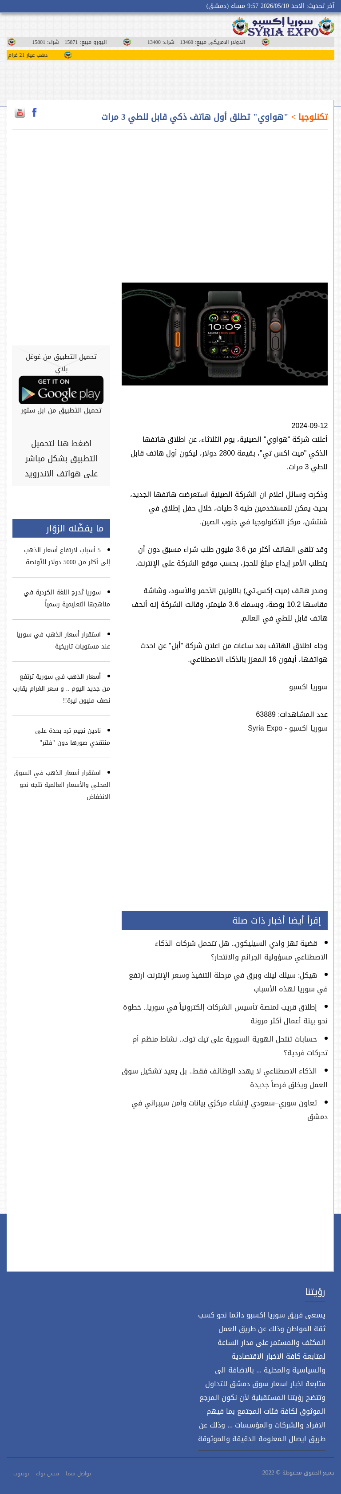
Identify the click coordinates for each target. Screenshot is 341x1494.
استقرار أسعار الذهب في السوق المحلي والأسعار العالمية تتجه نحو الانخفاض (61, 785)
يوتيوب (21, 1473)
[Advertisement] (225, 201)
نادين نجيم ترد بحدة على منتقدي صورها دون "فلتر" (72, 737)
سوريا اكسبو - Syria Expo (288, 728)
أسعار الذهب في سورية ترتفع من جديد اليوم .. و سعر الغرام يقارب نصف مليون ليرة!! (61, 689)
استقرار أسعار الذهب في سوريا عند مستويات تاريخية (63, 641)
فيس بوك (47, 1473)
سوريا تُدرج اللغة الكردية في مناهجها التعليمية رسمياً (67, 598)
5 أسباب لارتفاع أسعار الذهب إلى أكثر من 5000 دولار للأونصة (67, 556)
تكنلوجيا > (308, 117)
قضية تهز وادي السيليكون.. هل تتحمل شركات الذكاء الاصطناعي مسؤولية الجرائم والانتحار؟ (241, 950)
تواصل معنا (78, 1473)
